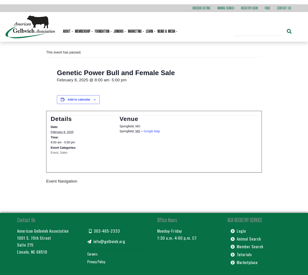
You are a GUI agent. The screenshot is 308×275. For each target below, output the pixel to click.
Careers (92, 254)
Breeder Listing (201, 8)
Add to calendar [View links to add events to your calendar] (79, 99)
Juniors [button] (119, 31)
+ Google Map (150, 131)
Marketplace (244, 262)
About (67, 31)
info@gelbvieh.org (106, 241)
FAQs (267, 8)
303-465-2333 (104, 231)
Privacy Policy (96, 261)
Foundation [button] (102, 31)
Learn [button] (150, 31)
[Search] (258, 32)
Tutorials (241, 254)
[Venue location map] (218, 138)
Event (54, 152)
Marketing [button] (135, 31)
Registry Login (249, 8)
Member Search (247, 246)
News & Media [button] (166, 31)
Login (238, 231)
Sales (64, 152)
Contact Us (284, 8)
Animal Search (225, 8)
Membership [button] (83, 31)
